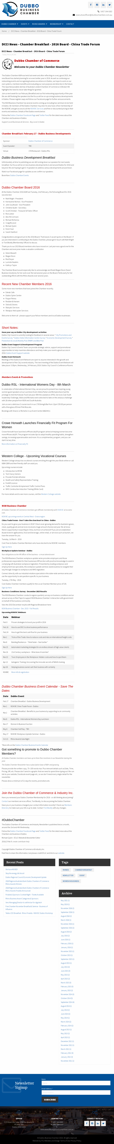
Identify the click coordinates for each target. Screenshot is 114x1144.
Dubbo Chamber (8, 24)
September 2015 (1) (67, 959)
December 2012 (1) (67, 1041)
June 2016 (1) (65, 939)
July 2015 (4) (65, 967)
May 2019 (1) (65, 904)
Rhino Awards (38, 24)
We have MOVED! (12, 869)
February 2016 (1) (67, 943)
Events (24, 24)
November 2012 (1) (67, 1045)
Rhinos (66, 870)
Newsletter (68, 875)
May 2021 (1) (65, 900)
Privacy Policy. (76, 1140)
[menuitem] (9, 24)
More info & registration (20, 672)
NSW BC (61, 510)
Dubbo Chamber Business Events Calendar (31, 745)
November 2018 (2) (67, 908)
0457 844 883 (106, 11)
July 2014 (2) (65, 1010)
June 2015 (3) (65, 971)
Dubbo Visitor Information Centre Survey (29, 338)
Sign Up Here (7, 547)
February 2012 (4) (67, 1053)
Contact (70, 24)
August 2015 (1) (66, 963)
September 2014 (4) (67, 1002)
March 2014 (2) (66, 1022)
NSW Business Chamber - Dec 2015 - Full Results (20, 608)
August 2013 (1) (66, 1029)
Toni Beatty (48, 808)
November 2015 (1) (67, 951)
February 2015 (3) (67, 986)
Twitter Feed (44, 115)
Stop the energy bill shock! (15, 873)
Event (82, 875)
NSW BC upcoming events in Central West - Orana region (23, 516)
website (61, 853)
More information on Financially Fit (15, 444)
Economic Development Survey (59, 338)
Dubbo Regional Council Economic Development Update (26, 877)
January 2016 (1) (67, 947)
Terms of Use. (65, 1140)
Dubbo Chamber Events (19, 175)
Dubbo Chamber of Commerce (41, 141)
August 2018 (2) (66, 916)
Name (44, 1079)
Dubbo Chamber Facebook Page (23, 115)
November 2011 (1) (67, 1061)
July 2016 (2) (65, 936)
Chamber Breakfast (83, 870)
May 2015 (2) (65, 975)
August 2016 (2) (66, 932)
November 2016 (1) (67, 924)
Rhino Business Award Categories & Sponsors (22, 898)
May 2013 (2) (65, 1033)
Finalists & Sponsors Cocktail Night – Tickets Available (25, 895)
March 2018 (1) (66, 920)
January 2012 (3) (67, 1057)
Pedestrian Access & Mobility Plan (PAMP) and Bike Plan (23, 340)
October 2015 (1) (67, 955)
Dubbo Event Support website (18, 353)
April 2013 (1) (65, 1037)
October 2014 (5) (67, 998)
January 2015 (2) (67, 990)
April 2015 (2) (65, 979)
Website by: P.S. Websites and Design (46, 1140)
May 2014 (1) (65, 1018)
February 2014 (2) (67, 1026)
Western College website (51, 494)
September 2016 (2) (67, 928)
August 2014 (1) (66, 1006)
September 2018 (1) (67, 912)
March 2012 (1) (66, 1049)
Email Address (47, 1089)
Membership (55, 24)
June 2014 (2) (65, 1014)
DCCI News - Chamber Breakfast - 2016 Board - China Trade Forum (36, 31)
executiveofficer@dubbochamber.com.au (94, 15)
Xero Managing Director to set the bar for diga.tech (24, 902)
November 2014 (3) (67, 994)
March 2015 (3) (66, 982)
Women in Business (71, 881)
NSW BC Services (37, 108)
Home (4, 31)
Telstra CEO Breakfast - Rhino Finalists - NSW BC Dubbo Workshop (29, 913)
